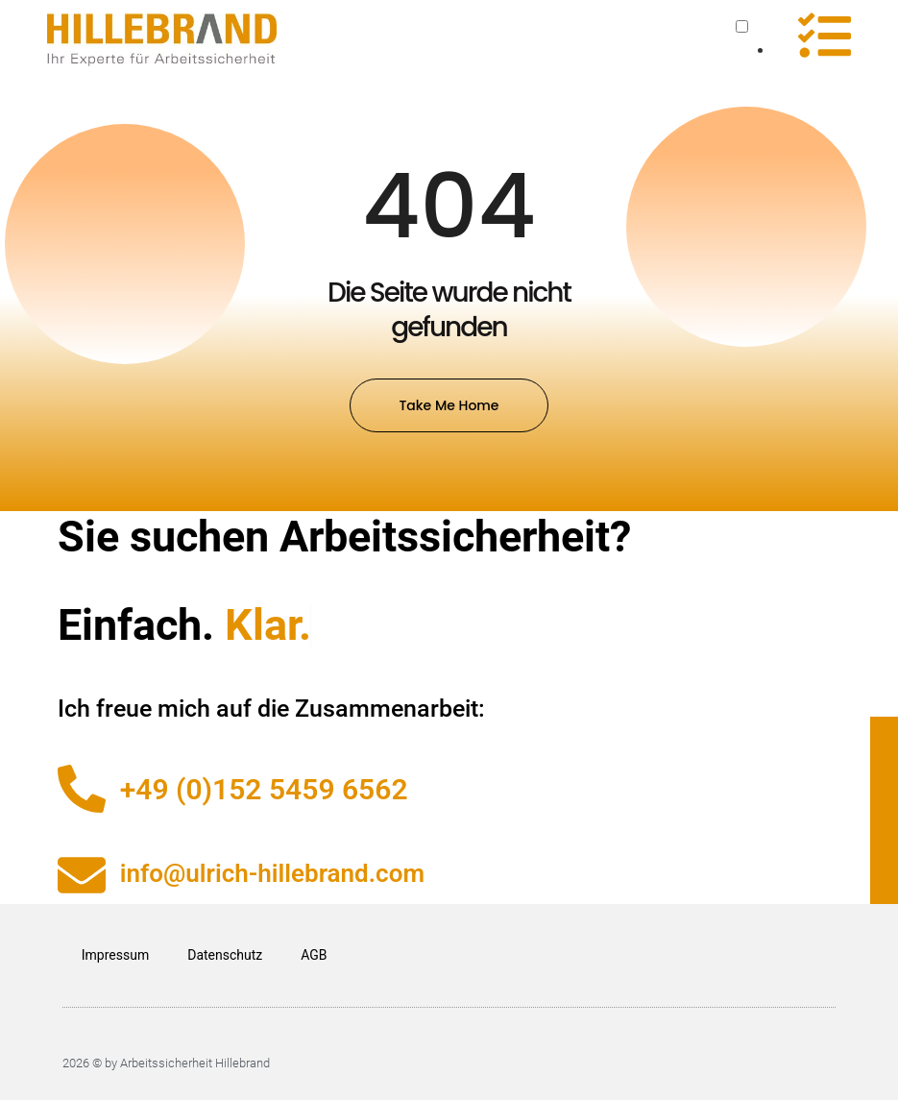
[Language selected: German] (755, 39)
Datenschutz (224, 955)
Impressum (115, 955)
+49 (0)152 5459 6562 (264, 789)
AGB (314, 955)
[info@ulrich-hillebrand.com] (82, 875)
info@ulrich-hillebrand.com (272, 873)
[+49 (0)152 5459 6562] (82, 789)
